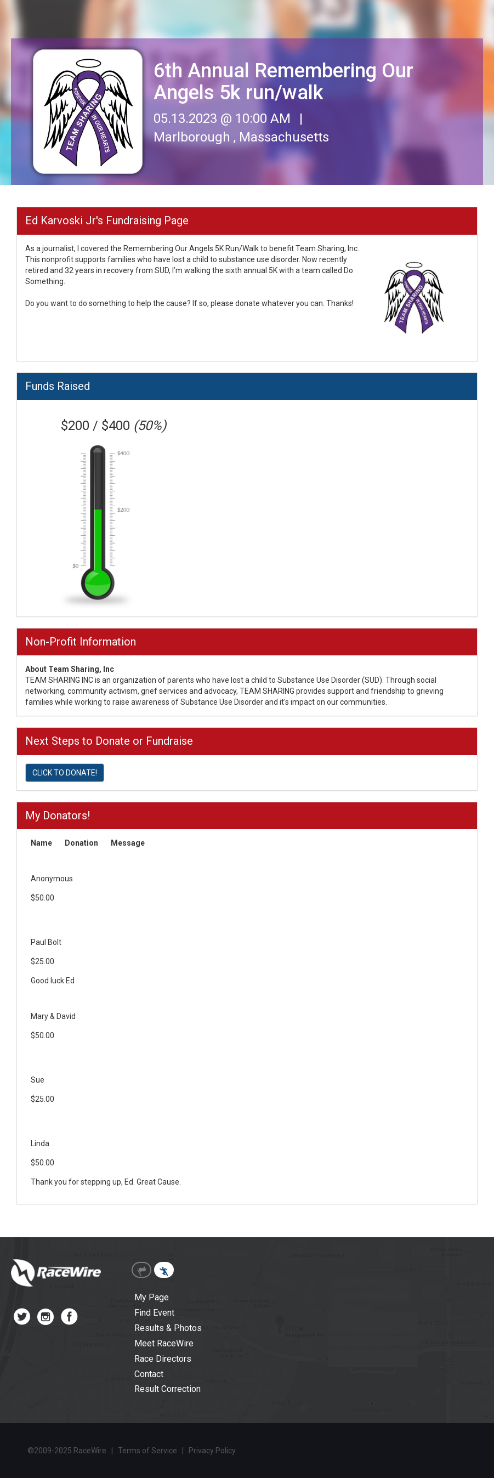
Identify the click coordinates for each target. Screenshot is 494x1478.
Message (128, 843)
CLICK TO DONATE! (64, 772)
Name (41, 843)
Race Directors (162, 1359)
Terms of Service (147, 1450)
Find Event (154, 1312)
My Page (151, 1297)
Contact (148, 1374)
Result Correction (167, 1389)
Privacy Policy (212, 1450)
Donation (81, 843)
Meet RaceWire (164, 1343)
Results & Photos (168, 1328)
